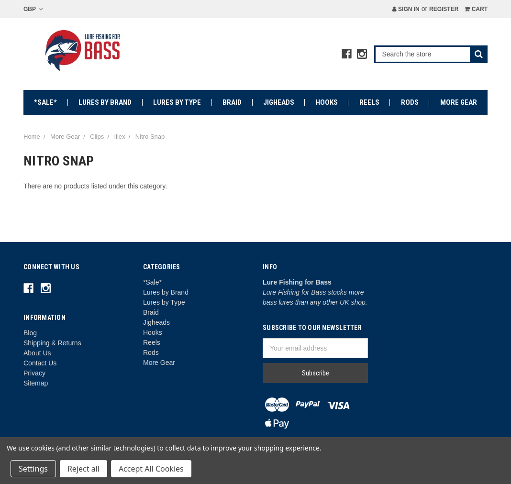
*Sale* (45, 102)
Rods (410, 102)
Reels (369, 102)
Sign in (406, 9)
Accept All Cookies (151, 468)
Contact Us (39, 363)
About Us (37, 353)
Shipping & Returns (52, 343)
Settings (33, 468)
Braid (232, 102)
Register (443, 9)
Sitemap (35, 383)
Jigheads (278, 102)
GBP (33, 9)
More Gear (458, 102)
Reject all (83, 468)
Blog (30, 333)
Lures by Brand (105, 102)
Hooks (327, 102)
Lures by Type (177, 102)
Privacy (34, 373)
